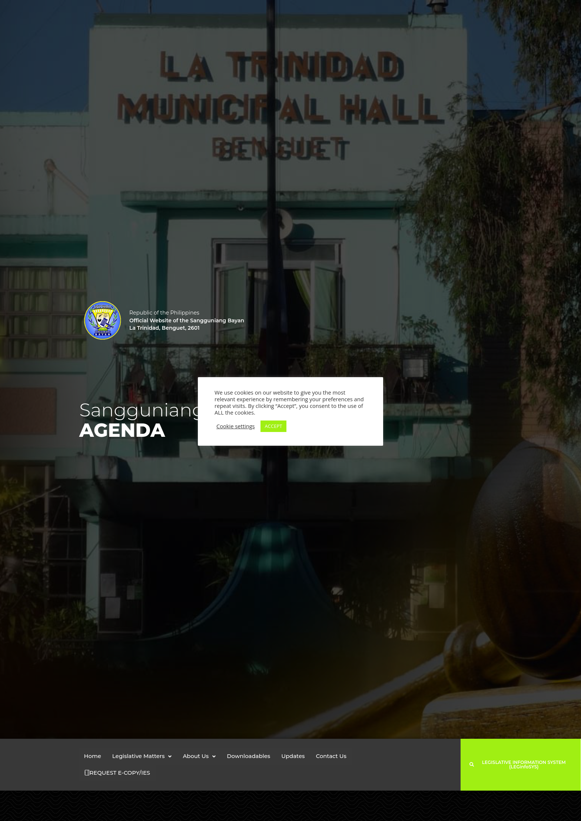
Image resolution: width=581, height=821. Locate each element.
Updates (294, 756)
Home (93, 756)
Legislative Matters (142, 756)
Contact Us (333, 756)
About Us (200, 756)
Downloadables (250, 756)
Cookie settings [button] (235, 426)
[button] (142, 756)
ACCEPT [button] (273, 426)
